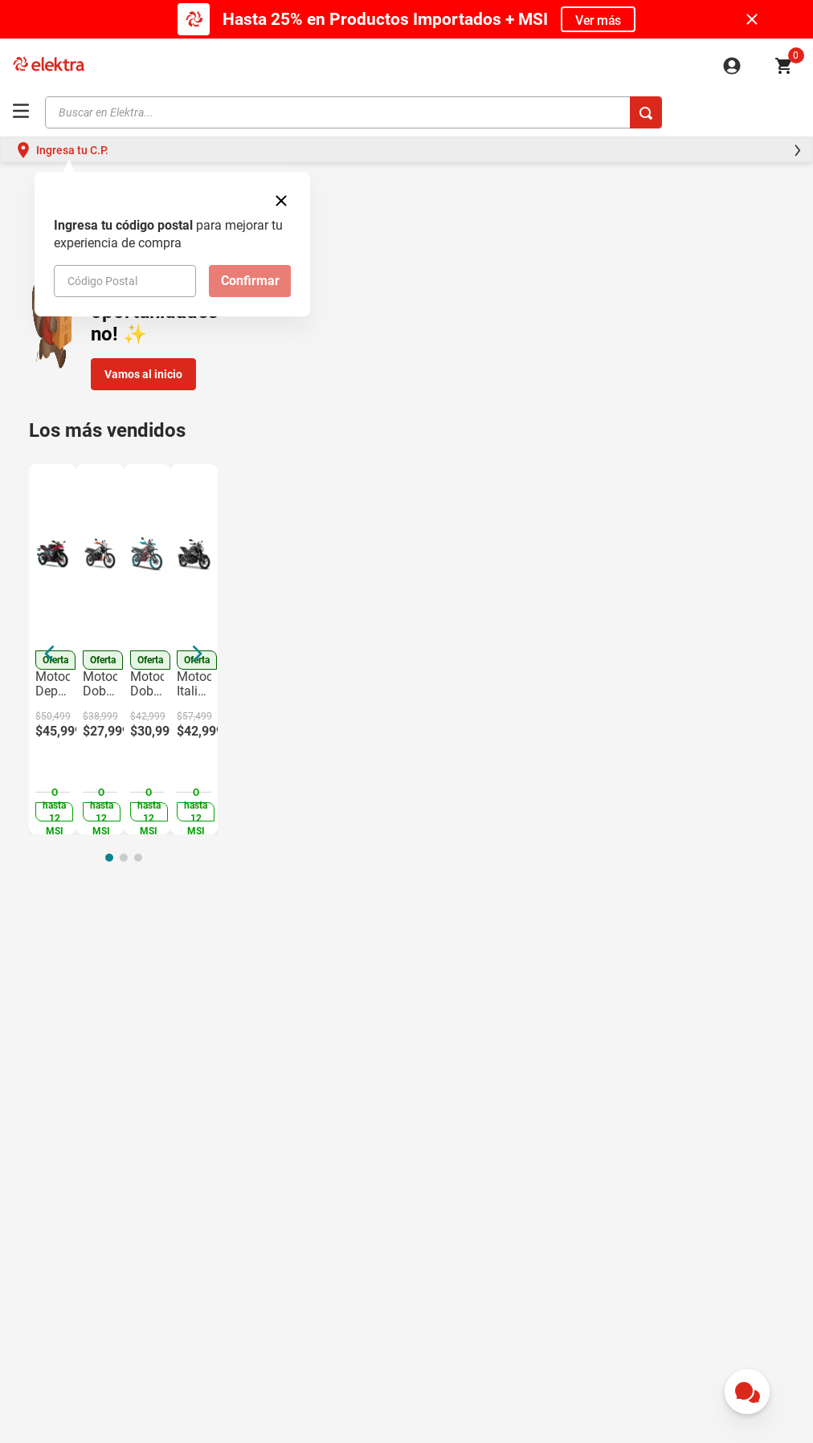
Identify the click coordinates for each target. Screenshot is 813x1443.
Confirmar (250, 280)
